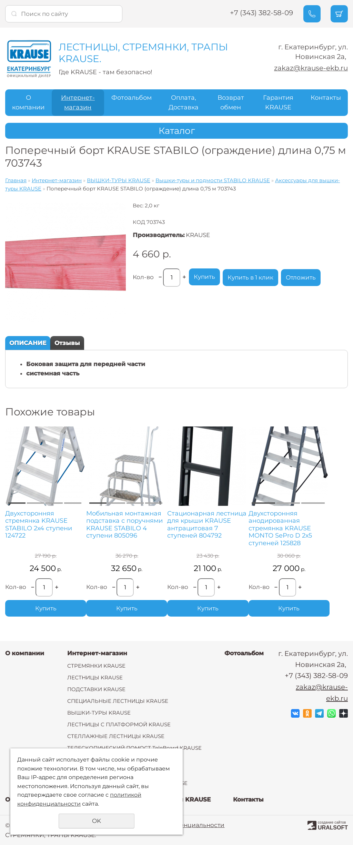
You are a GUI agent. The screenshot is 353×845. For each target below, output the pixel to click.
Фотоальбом (131, 97)
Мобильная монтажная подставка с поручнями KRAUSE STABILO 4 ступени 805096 (124, 525)
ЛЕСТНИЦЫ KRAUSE (95, 677)
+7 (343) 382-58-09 (261, 13)
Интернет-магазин (78, 102)
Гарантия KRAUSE (278, 102)
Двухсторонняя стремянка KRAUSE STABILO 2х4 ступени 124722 (38, 525)
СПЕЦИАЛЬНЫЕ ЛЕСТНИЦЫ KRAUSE (117, 701)
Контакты (326, 97)
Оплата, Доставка (184, 102)
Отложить (301, 277)
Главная (16, 180)
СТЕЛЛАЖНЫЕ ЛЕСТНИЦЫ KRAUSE (115, 736)
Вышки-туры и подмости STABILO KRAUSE (212, 180)
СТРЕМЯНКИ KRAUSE (96, 665)
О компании (28, 102)
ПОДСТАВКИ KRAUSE (96, 689)
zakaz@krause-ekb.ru (311, 68)
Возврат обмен (231, 102)
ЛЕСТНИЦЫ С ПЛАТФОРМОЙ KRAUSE (119, 724)
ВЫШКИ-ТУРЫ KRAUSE (118, 180)
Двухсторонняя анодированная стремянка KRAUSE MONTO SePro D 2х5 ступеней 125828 (279, 528)
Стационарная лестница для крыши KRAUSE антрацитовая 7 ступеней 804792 (206, 525)
